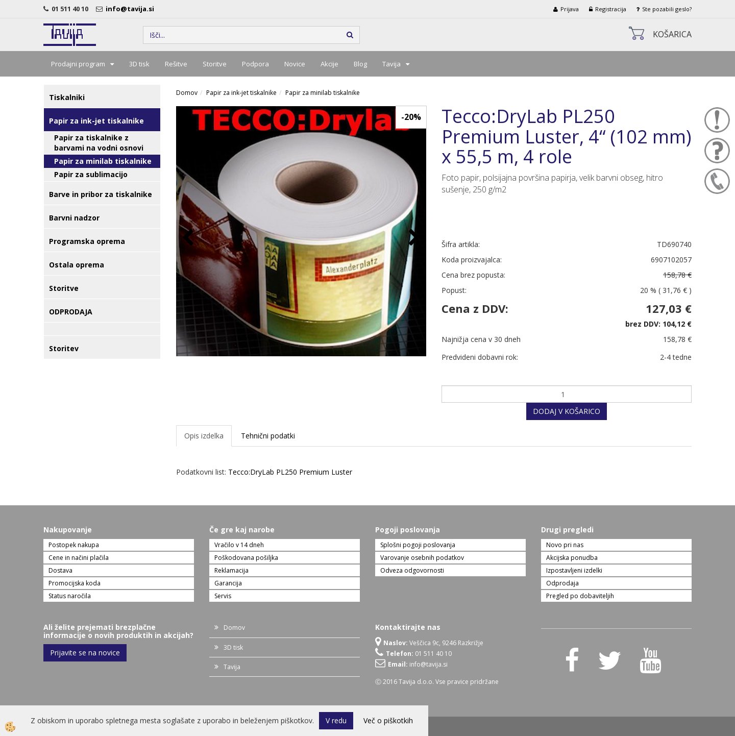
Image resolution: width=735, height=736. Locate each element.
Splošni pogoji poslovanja (417, 545)
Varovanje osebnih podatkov (422, 557)
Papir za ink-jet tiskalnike (241, 92)
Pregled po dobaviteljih (580, 596)
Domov (187, 92)
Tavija (391, 63)
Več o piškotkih (388, 720)
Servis (222, 596)
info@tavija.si (131, 8)
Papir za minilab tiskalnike (103, 161)
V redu (336, 720)
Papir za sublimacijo (91, 174)
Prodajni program (78, 63)
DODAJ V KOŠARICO (566, 411)
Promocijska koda (74, 583)
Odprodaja (562, 583)
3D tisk (139, 63)
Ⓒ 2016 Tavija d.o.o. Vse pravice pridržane (437, 681)
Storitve (215, 63)
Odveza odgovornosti (412, 570)
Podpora (255, 63)
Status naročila (69, 596)
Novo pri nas (564, 545)
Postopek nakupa (73, 545)
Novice (294, 63)
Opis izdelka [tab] (204, 435)
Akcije (329, 63)
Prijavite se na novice (85, 652)
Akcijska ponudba (572, 557)
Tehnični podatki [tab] (268, 435)
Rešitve (176, 63)
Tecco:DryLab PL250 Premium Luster (290, 472)
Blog (360, 63)
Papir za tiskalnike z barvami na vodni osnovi (98, 143)
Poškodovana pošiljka (246, 557)
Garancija (228, 583)
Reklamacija (231, 570)
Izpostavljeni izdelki (574, 570)
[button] (413, 238)
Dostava (60, 570)
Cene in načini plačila (78, 557)
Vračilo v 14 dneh (239, 545)
